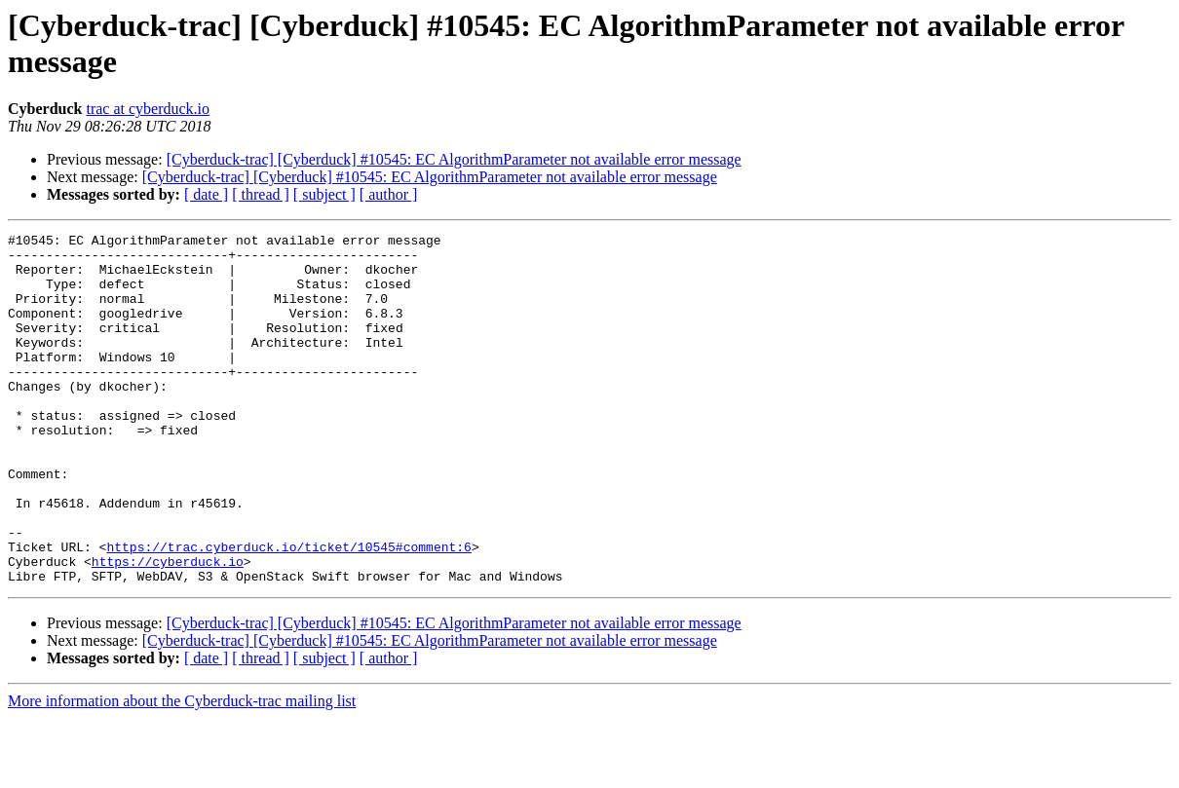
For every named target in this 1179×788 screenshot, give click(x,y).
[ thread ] (260, 194)
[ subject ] (324, 194)
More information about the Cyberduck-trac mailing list (182, 771)
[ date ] (206, 194)
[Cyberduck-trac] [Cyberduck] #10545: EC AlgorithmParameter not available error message (454, 159)
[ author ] (389, 194)
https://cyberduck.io (168, 628)
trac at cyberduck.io (147, 108)
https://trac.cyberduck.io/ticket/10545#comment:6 (288, 610)
